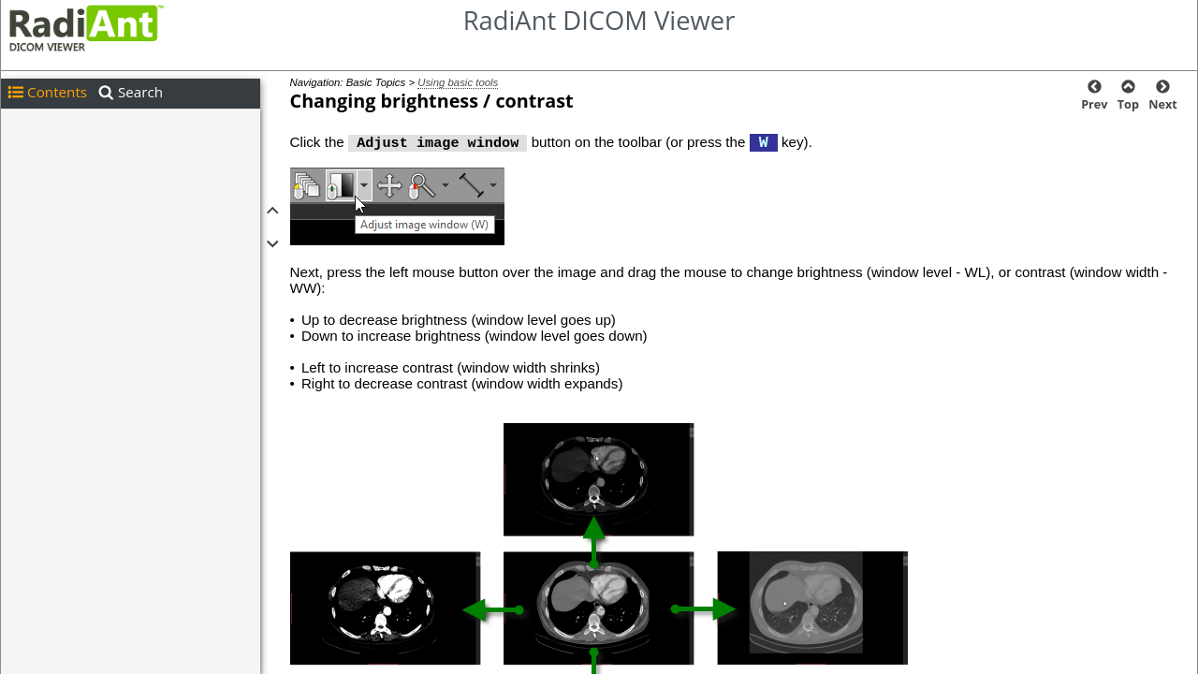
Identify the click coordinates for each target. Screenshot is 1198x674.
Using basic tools (457, 82)
